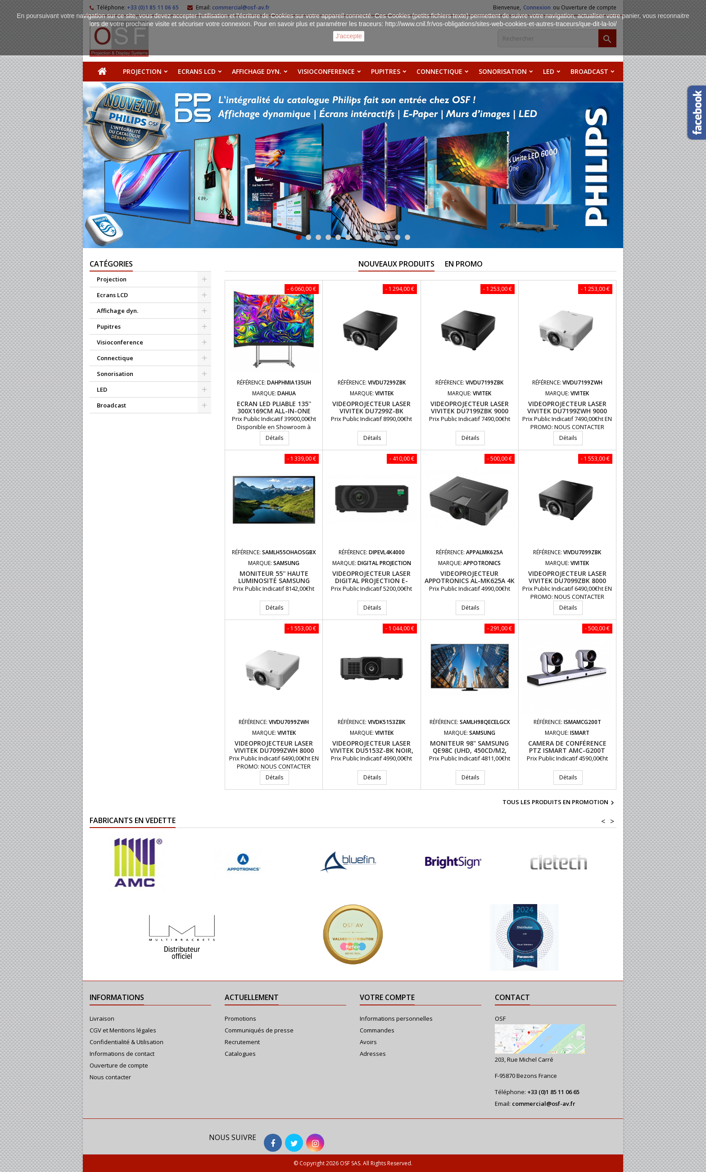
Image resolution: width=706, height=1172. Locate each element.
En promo (464, 264)
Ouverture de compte (119, 1065)
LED (548, 71)
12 (407, 237)
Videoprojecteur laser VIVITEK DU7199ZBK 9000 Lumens (469, 410)
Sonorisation (503, 71)
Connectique (439, 71)
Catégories (111, 264)
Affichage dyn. (256, 71)
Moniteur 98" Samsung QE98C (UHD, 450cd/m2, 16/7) (469, 750)
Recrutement (242, 1042)
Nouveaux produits (396, 264)
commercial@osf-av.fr (543, 1104)
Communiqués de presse (259, 1030)
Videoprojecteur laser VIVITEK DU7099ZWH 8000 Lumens (274, 750)
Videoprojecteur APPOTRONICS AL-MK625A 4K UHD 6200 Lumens (470, 580)
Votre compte (387, 997)
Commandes (377, 1030)
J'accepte (348, 36)
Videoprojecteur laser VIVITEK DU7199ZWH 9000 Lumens (567, 410)
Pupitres (385, 71)
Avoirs (368, 1042)
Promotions (240, 1018)
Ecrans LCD (197, 71)
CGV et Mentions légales (123, 1030)
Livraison (102, 1018)
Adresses (373, 1054)
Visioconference (326, 71)
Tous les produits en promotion (559, 803)
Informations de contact (122, 1054)
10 (387, 237)
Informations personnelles (396, 1018)
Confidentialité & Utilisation (126, 1042)
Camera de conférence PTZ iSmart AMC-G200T (567, 747)
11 (397, 237)
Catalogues (240, 1054)
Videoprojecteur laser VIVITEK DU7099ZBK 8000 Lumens (567, 580)
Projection (142, 71)
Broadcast (589, 71)
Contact (512, 997)
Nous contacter (110, 1077)
